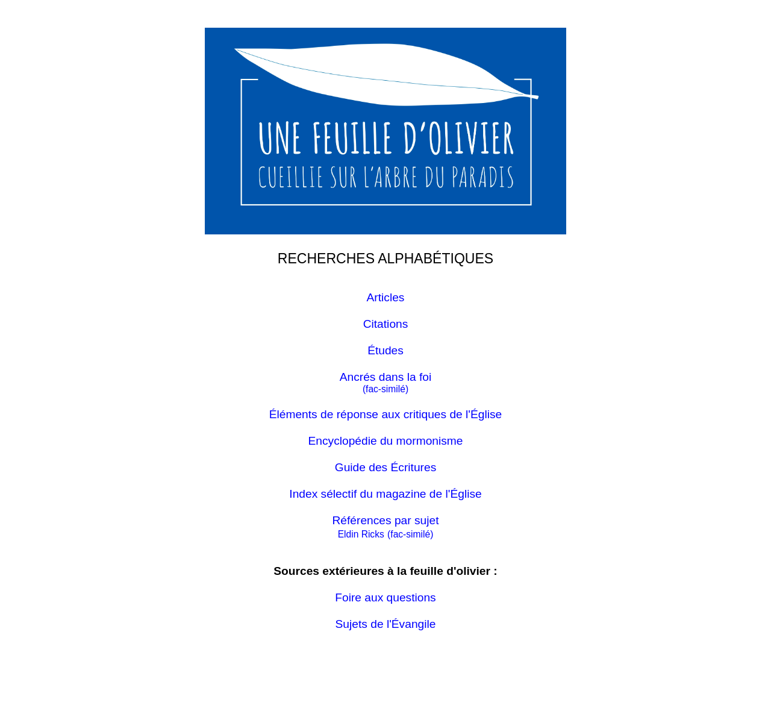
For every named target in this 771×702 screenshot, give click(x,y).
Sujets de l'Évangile (386, 624)
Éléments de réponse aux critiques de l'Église (385, 414)
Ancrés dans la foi (386, 377)
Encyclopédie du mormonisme (385, 440)
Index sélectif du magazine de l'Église (385, 493)
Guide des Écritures (386, 467)
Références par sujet (385, 520)
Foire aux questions (385, 597)
